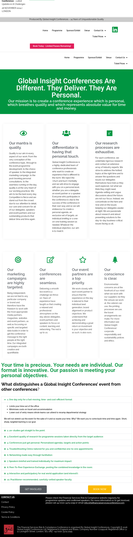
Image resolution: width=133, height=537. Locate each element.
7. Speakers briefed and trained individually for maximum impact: (39, 461)
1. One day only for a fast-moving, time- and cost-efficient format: (39, 399)
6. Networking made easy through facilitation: (30, 455)
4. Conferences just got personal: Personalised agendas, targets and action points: (48, 443)
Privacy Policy (8, 507)
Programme (57, 30)
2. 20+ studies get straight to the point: (26, 430)
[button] (66, 400)
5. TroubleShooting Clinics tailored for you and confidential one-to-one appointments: (50, 449)
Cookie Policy (7, 512)
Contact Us (100, 30)
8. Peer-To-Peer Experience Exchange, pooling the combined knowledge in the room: (50, 467)
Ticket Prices (99, 36)
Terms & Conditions (10, 517)
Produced (34, 19)
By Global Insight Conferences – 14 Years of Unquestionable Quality (71, 19)
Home (45, 30)
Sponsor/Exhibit (73, 30)
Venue (87, 30)
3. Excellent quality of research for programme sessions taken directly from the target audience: (55, 436)
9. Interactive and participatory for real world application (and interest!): (42, 473)
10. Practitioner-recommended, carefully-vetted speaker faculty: (39, 479)
